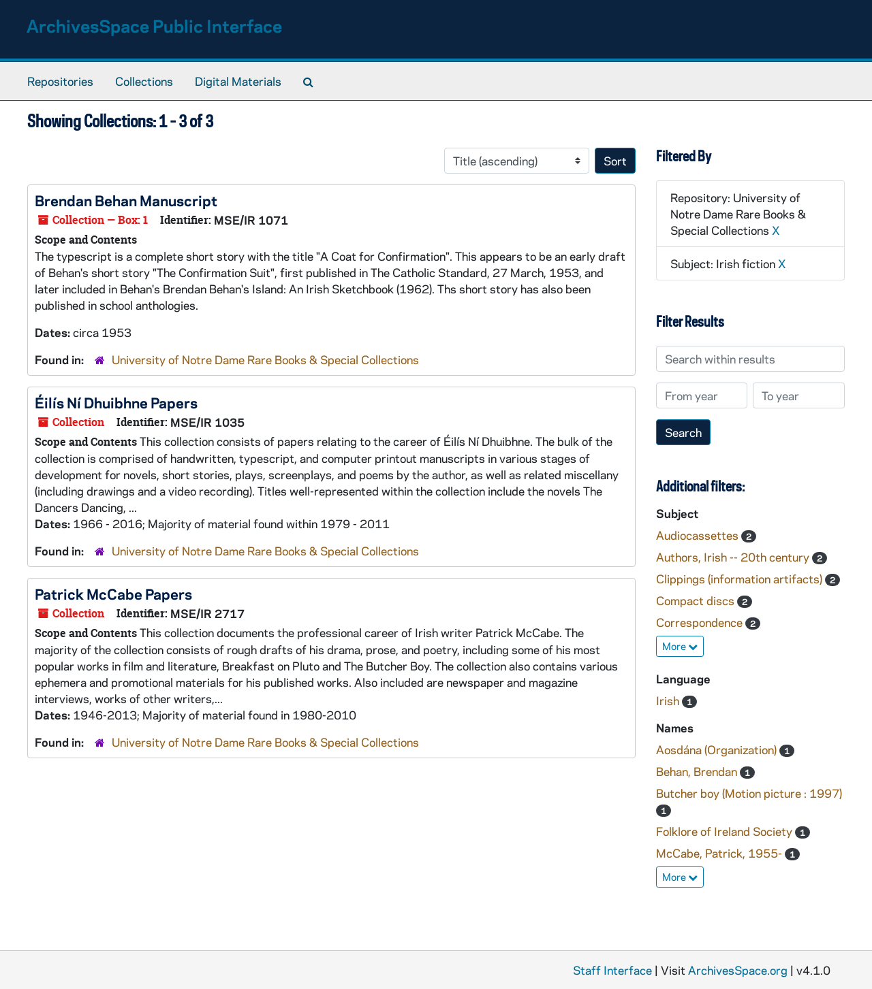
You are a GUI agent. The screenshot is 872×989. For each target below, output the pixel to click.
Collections (144, 81)
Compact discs (696, 600)
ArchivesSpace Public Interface (154, 25)
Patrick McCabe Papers (113, 593)
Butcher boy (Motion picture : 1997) (749, 792)
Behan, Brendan (698, 771)
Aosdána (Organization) (717, 749)
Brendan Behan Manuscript (126, 200)
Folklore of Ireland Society (725, 831)
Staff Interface (612, 969)
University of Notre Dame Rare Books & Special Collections (265, 359)
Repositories (60, 81)
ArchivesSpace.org (738, 969)
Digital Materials (238, 81)
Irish (669, 700)
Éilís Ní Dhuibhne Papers (116, 402)
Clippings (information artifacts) (740, 578)
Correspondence (700, 622)
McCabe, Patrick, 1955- (720, 852)
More (680, 646)
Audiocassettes (698, 535)
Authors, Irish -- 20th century (734, 556)
